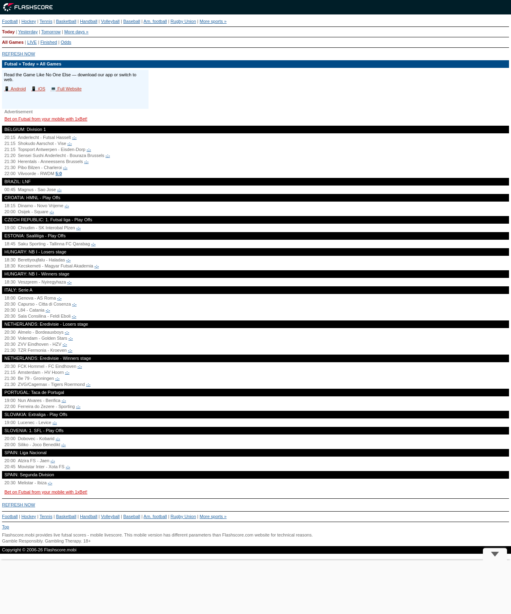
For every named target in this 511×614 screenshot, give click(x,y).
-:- (74, 137)
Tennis (46, 21)
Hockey (28, 21)
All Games (13, 42)
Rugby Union (183, 21)
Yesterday (28, 31)
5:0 (58, 173)
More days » (76, 31)
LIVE (32, 42)
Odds (66, 42)
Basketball (66, 21)
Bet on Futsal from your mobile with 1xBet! (46, 118)
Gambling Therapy (63, 541)
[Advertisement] (256, 587)
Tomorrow (51, 31)
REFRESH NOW (18, 53)
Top (5, 526)
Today (8, 31)
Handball (88, 21)
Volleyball (110, 21)
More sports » (213, 21)
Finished (49, 42)
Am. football (155, 21)
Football (10, 21)
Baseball (131, 21)
